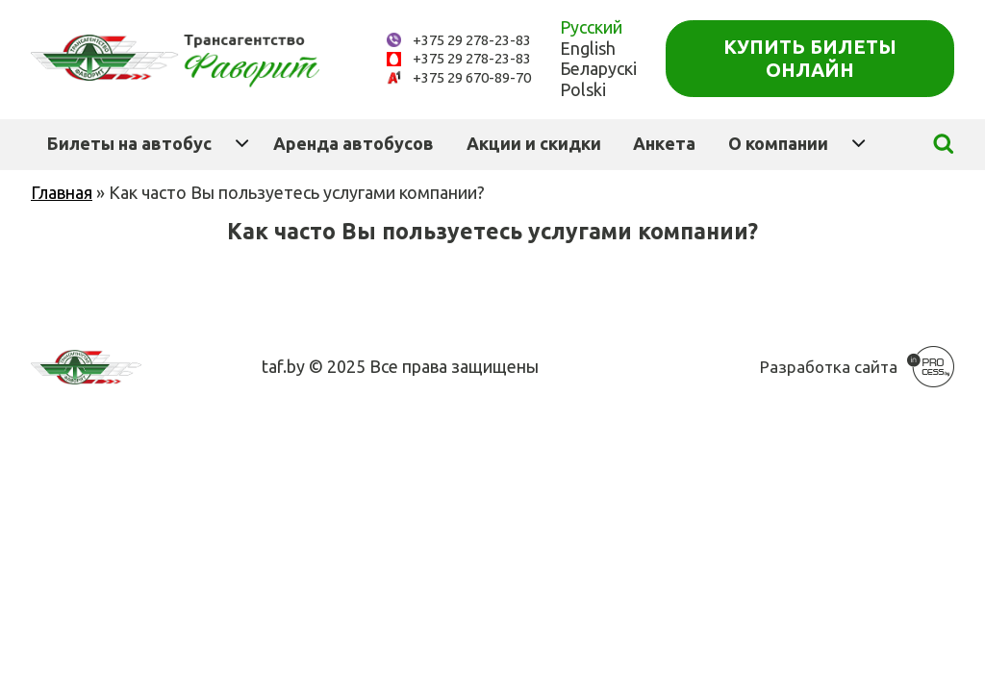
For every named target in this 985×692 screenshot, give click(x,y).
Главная (61, 192)
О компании (778, 143)
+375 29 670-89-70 (472, 77)
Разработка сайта (828, 367)
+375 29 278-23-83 (472, 40)
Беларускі (598, 68)
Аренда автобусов (353, 143)
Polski (583, 89)
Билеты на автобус (129, 143)
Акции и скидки (534, 143)
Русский (591, 27)
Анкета (664, 143)
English (588, 48)
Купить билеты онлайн (810, 58)
